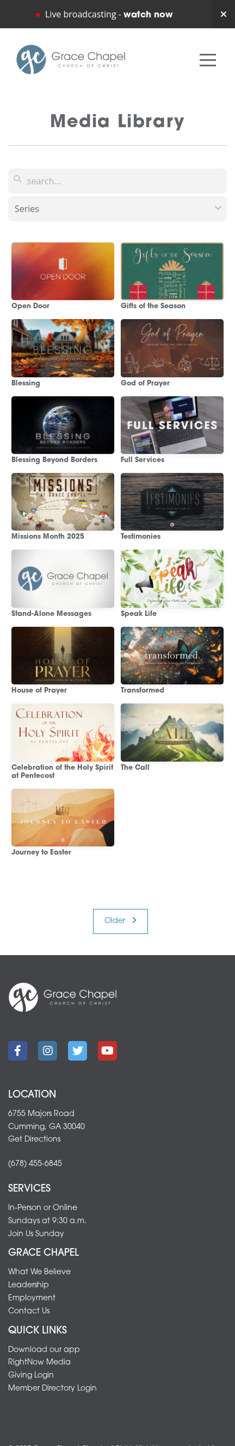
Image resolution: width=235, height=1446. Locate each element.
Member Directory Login (52, 1389)
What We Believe (39, 1272)
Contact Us (29, 1311)
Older (120, 921)
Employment (31, 1298)
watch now (148, 15)
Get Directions (34, 1140)
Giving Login (31, 1376)
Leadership (28, 1285)
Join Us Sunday (36, 1234)
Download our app (44, 1350)
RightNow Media (39, 1362)
